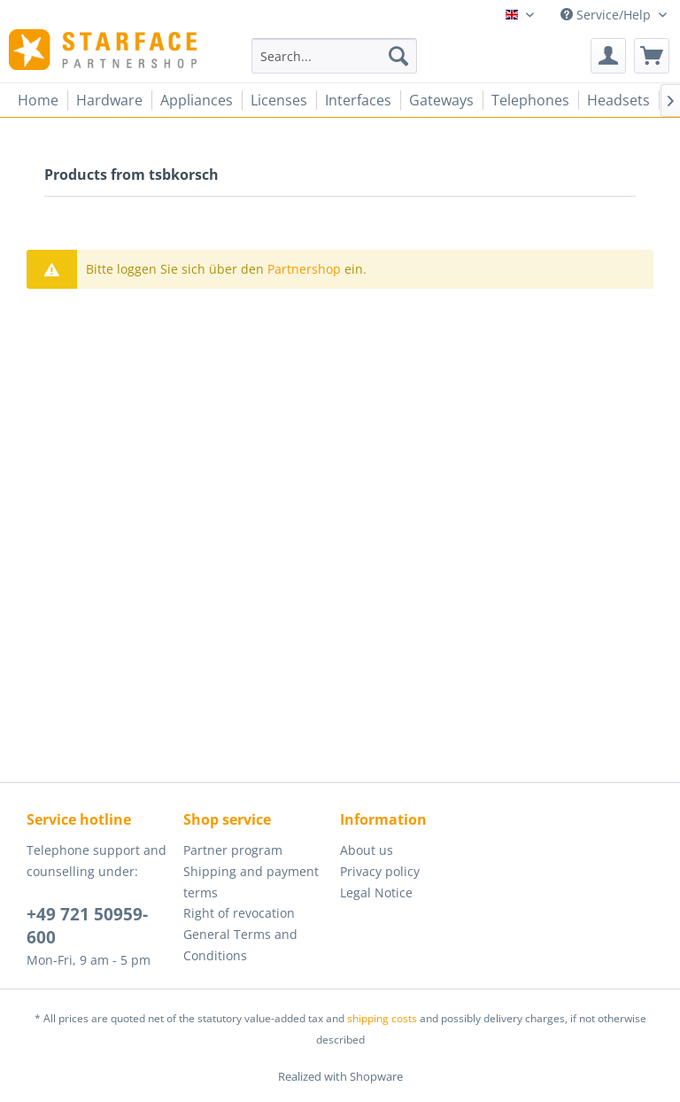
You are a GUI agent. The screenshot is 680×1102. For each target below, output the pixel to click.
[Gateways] (441, 100)
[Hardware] (109, 100)
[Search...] (334, 56)
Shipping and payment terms (251, 882)
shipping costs (382, 1018)
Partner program (232, 850)
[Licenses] (279, 100)
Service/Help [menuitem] (607, 14)
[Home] (38, 100)
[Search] (398, 56)
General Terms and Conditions (240, 945)
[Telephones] (530, 100)
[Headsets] (618, 100)
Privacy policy (380, 871)
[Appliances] (196, 100)
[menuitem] (334, 56)
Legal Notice (376, 892)
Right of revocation (239, 912)
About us (366, 850)
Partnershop (304, 268)
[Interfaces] (358, 100)
